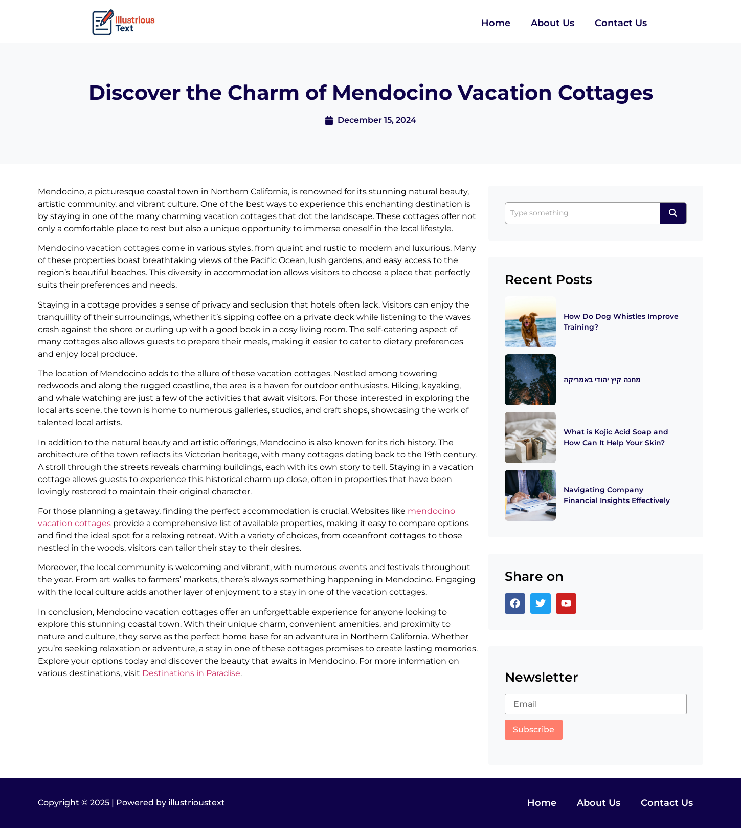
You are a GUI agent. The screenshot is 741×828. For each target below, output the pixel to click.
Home (495, 23)
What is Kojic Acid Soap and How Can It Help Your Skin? (616, 437)
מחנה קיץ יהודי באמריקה (602, 379)
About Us (552, 23)
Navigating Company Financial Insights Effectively (617, 495)
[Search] (582, 213)
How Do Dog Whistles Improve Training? (621, 322)
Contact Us (621, 23)
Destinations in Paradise (191, 673)
